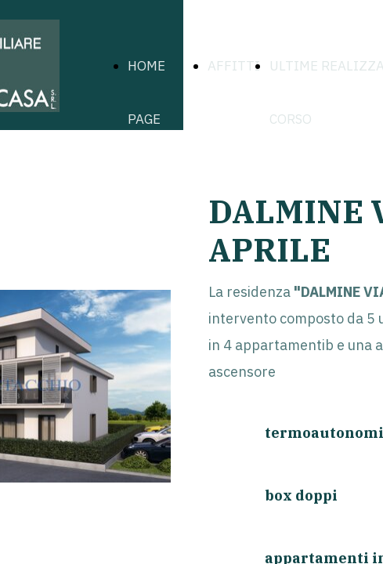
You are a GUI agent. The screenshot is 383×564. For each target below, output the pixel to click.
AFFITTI (234, 65)
